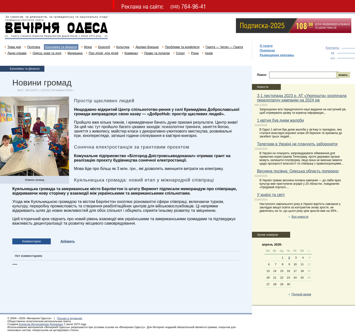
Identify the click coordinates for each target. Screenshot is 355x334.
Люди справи (16, 53)
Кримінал (131, 53)
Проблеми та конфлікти (182, 47)
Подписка (267, 50)
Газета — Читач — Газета (224, 47)
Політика (33, 47)
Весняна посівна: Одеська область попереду (298, 171)
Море (88, 47)
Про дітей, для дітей (103, 53)
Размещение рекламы (277, 55)
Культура (122, 47)
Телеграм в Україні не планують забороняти (297, 144)
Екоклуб (104, 47)
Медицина (75, 53)
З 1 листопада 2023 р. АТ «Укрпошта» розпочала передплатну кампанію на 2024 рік (301, 98)
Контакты (332, 48)
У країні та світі (270, 195)
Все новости (299, 216)
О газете (266, 46)
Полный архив (301, 294)
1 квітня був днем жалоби (280, 120)
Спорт (180, 53)
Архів (209, 53)
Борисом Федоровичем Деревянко (41, 324)
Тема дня (14, 47)
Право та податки (157, 53)
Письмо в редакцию (69, 318)
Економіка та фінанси (61, 47)
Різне (195, 53)
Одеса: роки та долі (47, 53)
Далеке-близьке (147, 47)
